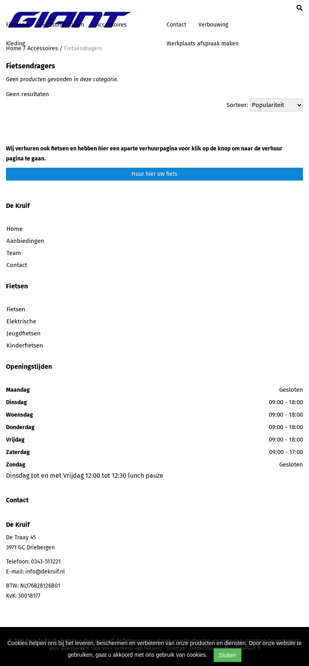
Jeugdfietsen (23, 333)
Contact (176, 24)
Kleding (15, 43)
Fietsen (15, 309)
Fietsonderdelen (63, 24)
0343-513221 (46, 561)
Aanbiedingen (25, 241)
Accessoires (111, 24)
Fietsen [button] (18, 24)
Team (13, 253)
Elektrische (21, 321)
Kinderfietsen (24, 345)
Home (14, 228)
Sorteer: (237, 105)
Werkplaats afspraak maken (203, 43)
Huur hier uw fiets (154, 174)
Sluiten (227, 655)
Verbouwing (213, 24)
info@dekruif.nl (45, 571)
